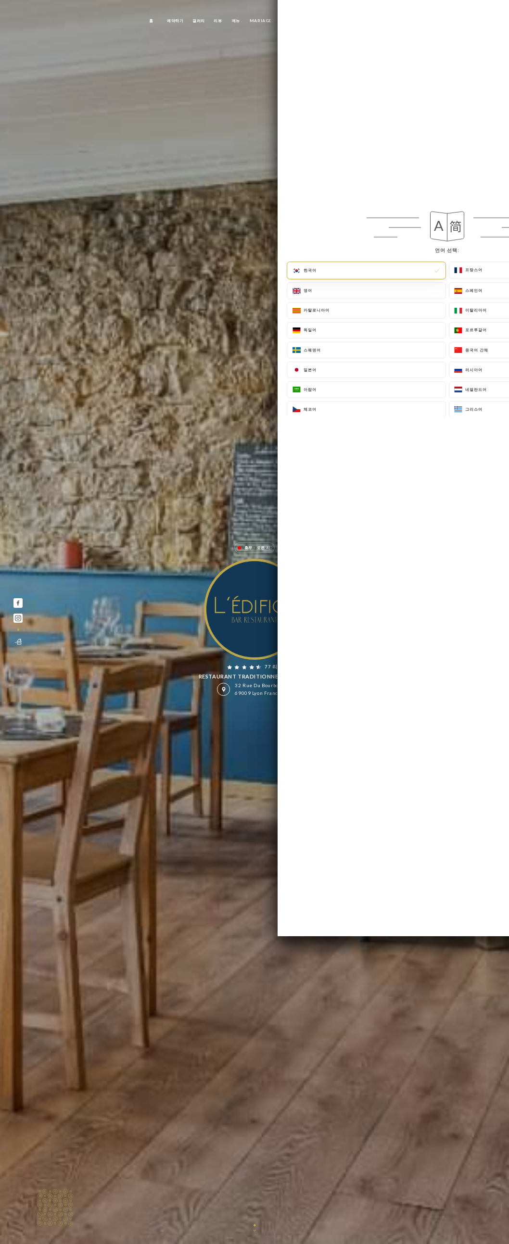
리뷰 (218, 20)
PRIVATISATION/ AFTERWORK (313, 20)
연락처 (362, 20)
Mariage (260, 20)
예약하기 (175, 20)
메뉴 (236, 20)
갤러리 (198, 20)
